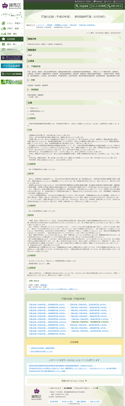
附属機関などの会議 (61, 25)
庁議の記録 (73, 25)
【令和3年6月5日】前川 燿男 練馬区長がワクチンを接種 (46, 371)
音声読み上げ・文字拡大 (84, 1)
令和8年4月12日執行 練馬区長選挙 (42, 348)
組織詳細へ (44, 285)
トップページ (40, 25)
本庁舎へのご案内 (67, 401)
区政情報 (49, 25)
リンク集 (95, 388)
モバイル (108, 1)
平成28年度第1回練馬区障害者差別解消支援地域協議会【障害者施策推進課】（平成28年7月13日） (61, 365)
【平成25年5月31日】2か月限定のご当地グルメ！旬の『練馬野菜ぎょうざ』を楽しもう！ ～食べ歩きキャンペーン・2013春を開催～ (72, 368)
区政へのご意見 (95, 401)
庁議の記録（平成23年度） (87, 25)
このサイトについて (55, 388)
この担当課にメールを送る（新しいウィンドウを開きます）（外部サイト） (53, 289)
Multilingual (99, 1)
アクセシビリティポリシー (82, 388)
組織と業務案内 (81, 401)
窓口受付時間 (54, 401)
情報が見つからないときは (73, 381)
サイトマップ (120, 1)
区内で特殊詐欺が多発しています (42, 351)
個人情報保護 (68, 388)
